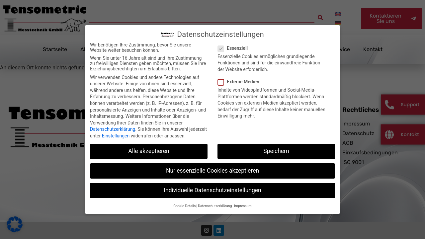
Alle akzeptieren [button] (148, 145)
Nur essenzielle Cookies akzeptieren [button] (212, 165)
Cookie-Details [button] (184, 200)
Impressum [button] (243, 200)
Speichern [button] (276, 145)
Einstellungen (116, 130)
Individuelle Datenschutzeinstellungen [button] (212, 185)
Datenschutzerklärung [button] (215, 200)
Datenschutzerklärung (112, 123)
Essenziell (234, 42)
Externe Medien (240, 76)
